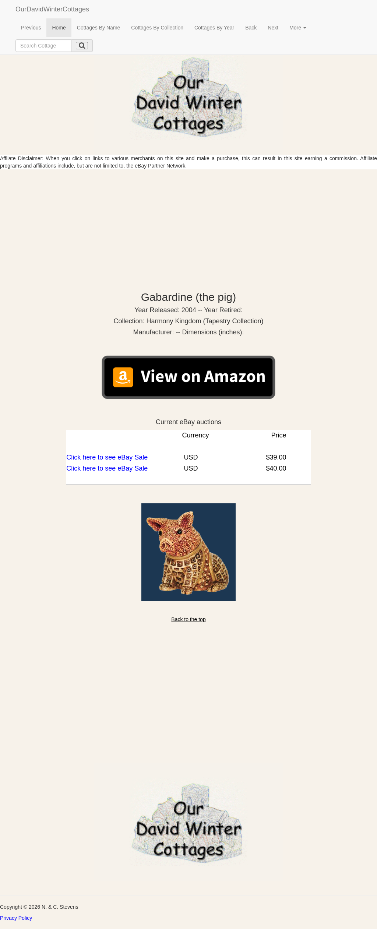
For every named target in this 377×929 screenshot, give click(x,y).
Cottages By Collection (157, 28)
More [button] (297, 28)
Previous (31, 28)
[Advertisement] (188, 224)
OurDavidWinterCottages (52, 9)
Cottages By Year (214, 28)
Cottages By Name (98, 28)
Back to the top (188, 619)
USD (190, 457)
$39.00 (275, 457)
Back (251, 28)
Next (273, 28)
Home (59, 28)
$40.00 (275, 468)
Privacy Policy (16, 918)
